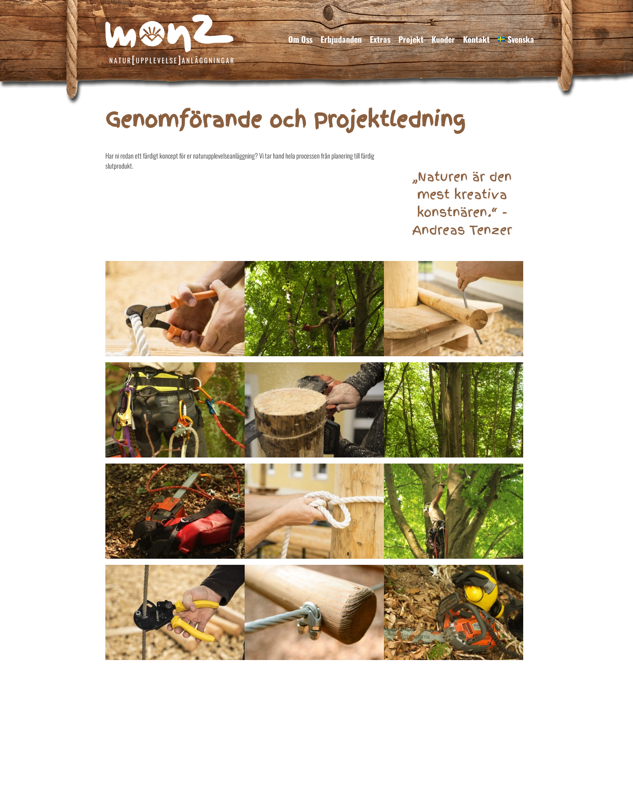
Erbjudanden (341, 39)
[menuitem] (516, 39)
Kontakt (476, 39)
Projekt (410, 39)
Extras (380, 39)
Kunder (443, 39)
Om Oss (300, 39)
